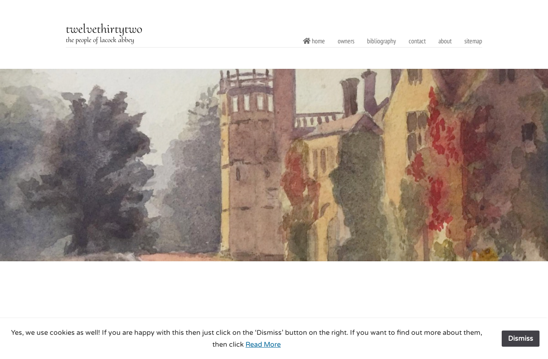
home (314, 41)
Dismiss (520, 338)
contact (417, 41)
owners (346, 41)
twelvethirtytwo (104, 29)
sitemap (473, 41)
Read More (263, 344)
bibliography (381, 41)
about (445, 41)
